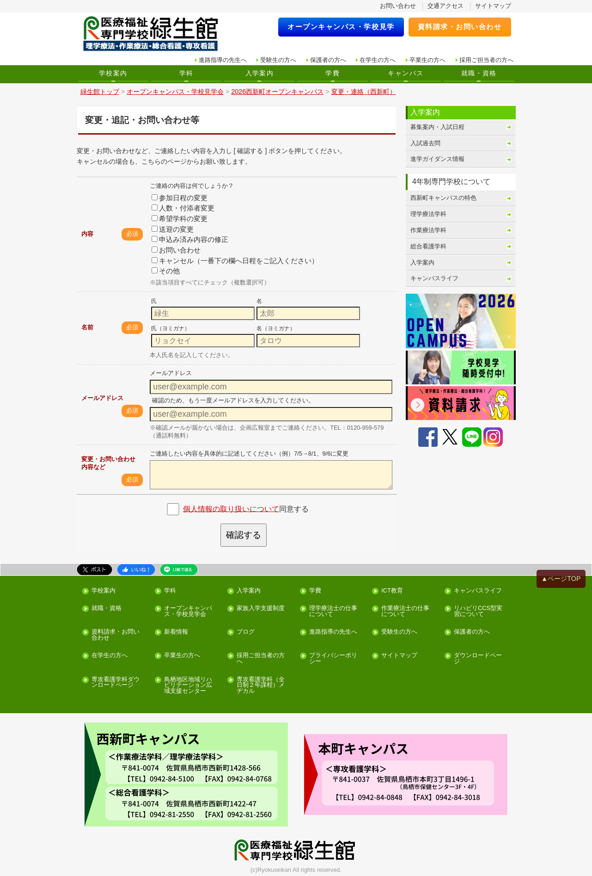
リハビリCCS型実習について (478, 611)
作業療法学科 (428, 230)
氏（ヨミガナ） (170, 328)
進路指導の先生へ (223, 59)
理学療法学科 (428, 213)
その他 (166, 271)
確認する (243, 535)
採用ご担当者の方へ (486, 59)
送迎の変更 (173, 229)
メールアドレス (102, 398)
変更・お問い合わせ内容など (108, 463)
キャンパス (405, 73)
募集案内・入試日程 (437, 126)
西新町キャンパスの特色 (443, 197)
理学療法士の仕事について (333, 611)
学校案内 (113, 73)
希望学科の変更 (180, 218)
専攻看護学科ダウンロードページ (116, 683)
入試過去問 (425, 143)
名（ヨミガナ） (275, 328)
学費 (332, 73)
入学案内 (259, 73)
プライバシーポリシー (333, 659)
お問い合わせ (398, 5)
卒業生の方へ (427, 59)
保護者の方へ (328, 59)
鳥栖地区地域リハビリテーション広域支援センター (188, 685)
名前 (87, 327)
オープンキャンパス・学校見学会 (188, 611)
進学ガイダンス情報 (437, 158)
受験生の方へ (278, 59)
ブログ (246, 632)
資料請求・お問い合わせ (460, 27)
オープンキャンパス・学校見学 (341, 27)
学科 (186, 73)
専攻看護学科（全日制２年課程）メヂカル (261, 685)
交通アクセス (445, 5)
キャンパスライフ (434, 278)
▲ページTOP (561, 578)
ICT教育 (392, 591)
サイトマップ (493, 5)
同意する (246, 508)
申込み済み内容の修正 (190, 239)
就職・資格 (479, 73)
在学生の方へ (378, 59)
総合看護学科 (428, 246)
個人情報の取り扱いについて (231, 508)
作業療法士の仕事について (405, 611)
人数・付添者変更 (183, 208)
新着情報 (176, 632)
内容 (87, 233)
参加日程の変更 (180, 198)
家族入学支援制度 (261, 608)
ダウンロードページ (478, 659)
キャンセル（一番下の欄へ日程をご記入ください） (235, 261)
